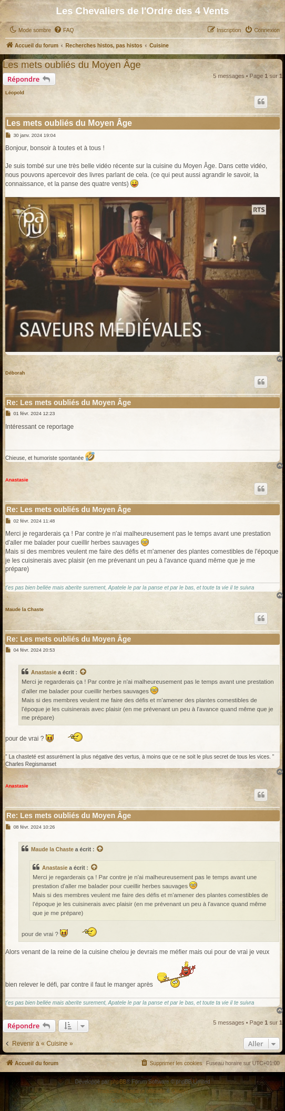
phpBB (118, 1082)
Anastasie (16, 480)
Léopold (14, 92)
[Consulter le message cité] (83, 672)
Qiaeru (180, 1091)
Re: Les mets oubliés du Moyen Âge (68, 402)
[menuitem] (64, 30)
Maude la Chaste (24, 609)
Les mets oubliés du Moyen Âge (72, 64)
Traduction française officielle (131, 1091)
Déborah (15, 373)
